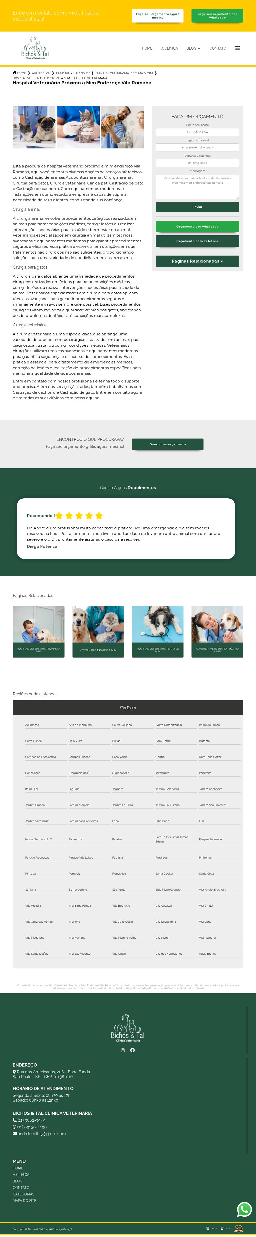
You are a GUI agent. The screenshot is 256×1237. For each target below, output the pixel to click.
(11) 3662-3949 (29, 1122)
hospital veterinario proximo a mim (124, 74)
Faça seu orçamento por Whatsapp (217, 17)
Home (147, 50)
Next (240, 530)
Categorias (41, 74)
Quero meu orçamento (168, 446)
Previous (15, 530)
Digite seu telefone (197, 157)
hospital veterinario (73, 74)
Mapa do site (24, 1203)
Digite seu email (197, 142)
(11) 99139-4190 (30, 1129)
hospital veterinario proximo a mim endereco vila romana (60, 80)
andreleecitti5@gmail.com (39, 1135)
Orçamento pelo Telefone (197, 244)
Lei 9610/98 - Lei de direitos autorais (182, 990)
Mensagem (197, 173)
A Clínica (169, 50)
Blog (191, 50)
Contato (218, 50)
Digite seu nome (197, 126)
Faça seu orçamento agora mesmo (158, 17)
